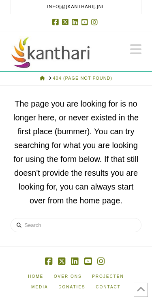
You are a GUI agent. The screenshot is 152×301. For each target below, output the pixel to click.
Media (39, 287)
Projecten (108, 276)
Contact (108, 287)
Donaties (71, 287)
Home (35, 276)
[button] (135, 49)
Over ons (68, 276)
